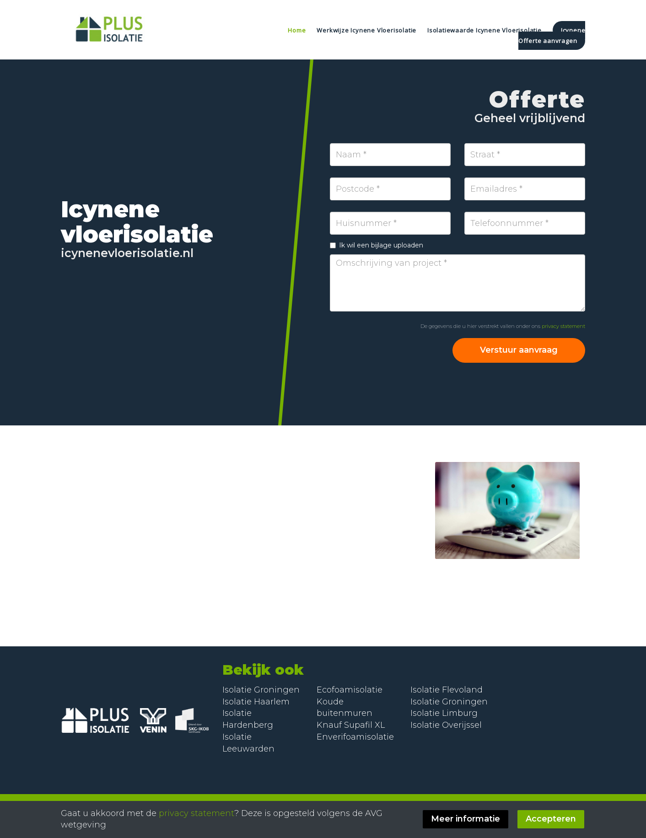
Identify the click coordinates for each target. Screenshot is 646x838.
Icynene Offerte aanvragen (552, 35)
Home (297, 30)
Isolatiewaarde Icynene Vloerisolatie (485, 30)
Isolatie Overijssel (446, 725)
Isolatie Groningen (261, 690)
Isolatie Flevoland (446, 690)
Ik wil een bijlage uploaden (376, 245)
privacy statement (563, 326)
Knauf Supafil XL (351, 725)
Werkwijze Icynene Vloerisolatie (367, 30)
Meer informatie (466, 819)
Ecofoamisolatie (349, 690)
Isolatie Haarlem (256, 702)
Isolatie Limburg (444, 713)
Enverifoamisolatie (355, 737)
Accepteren (552, 819)
